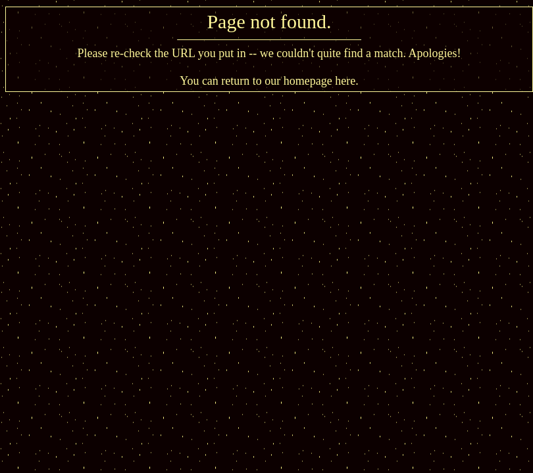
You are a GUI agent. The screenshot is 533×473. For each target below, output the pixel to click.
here (345, 80)
